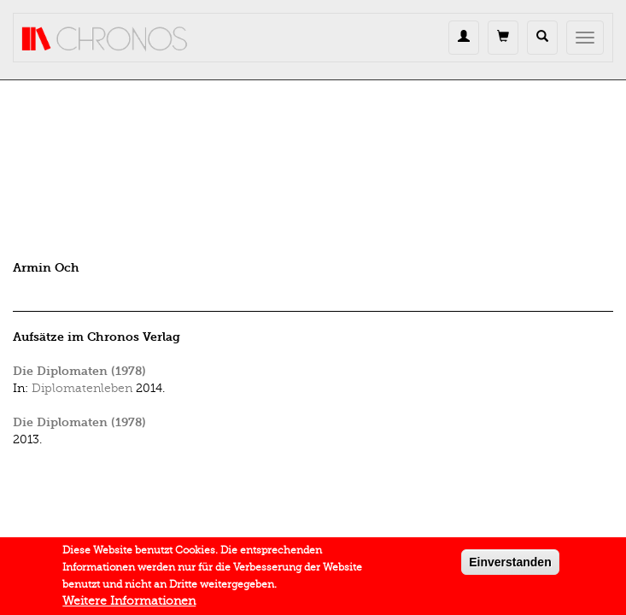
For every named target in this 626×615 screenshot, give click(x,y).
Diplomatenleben (82, 388)
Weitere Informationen (129, 603)
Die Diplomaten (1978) (79, 371)
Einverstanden (510, 564)
